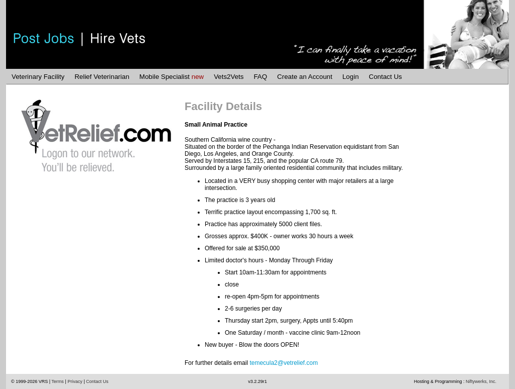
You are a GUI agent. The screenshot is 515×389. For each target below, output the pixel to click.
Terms (57, 381)
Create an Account (304, 76)
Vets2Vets (228, 76)
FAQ (260, 76)
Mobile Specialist (171, 76)
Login (350, 76)
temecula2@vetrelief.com (283, 362)
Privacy (74, 381)
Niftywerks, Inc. (481, 381)
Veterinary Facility (38, 76)
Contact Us (385, 76)
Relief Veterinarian (101, 76)
